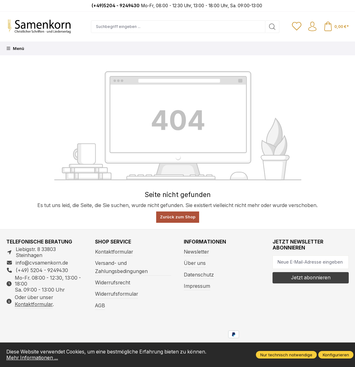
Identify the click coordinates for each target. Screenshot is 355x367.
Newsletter (196, 252)
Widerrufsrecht (112, 283)
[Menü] (15, 48)
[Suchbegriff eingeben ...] (178, 26)
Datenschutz (199, 275)
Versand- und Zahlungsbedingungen (121, 267)
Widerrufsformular (116, 294)
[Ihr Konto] (312, 27)
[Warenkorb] (336, 27)
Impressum (197, 286)
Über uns (195, 263)
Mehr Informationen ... (32, 358)
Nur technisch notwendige (286, 354)
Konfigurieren (336, 354)
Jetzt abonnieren (311, 278)
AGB (100, 306)
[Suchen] (272, 26)
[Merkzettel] (296, 27)
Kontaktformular (34, 304)
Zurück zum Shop (177, 216)
